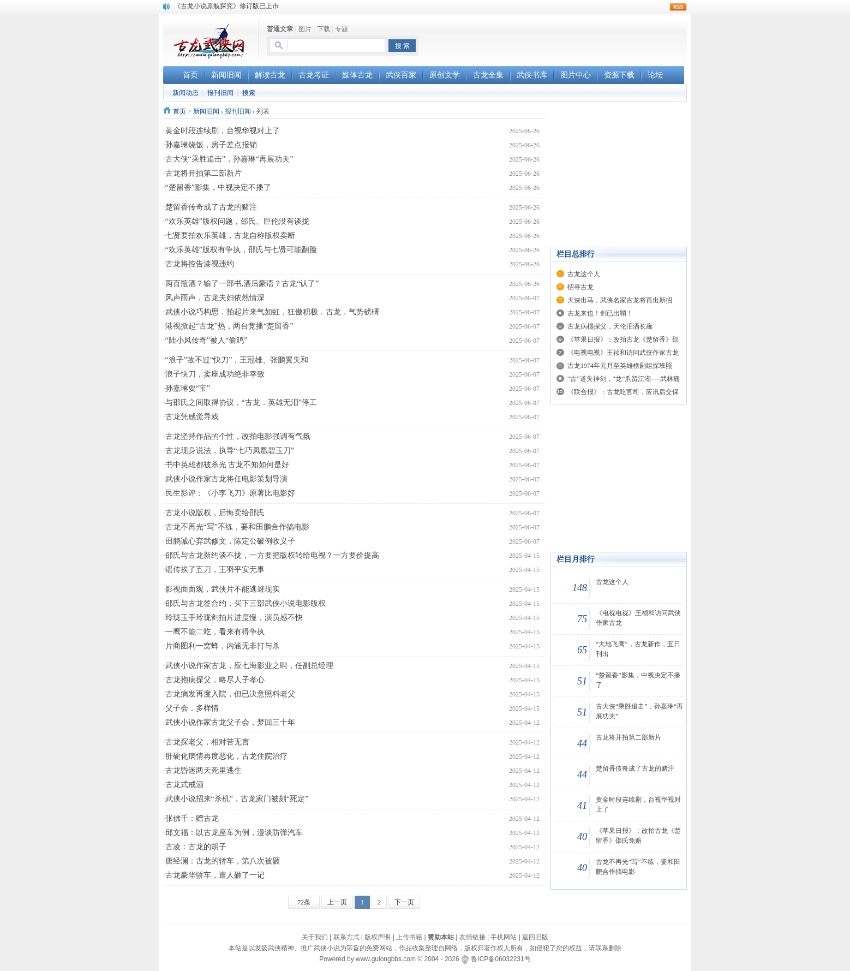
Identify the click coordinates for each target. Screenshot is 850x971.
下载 (323, 29)
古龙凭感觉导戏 (192, 417)
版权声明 (377, 937)
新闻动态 (185, 93)
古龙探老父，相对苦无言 (207, 742)
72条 (303, 902)
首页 (179, 111)
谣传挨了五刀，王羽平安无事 (215, 569)
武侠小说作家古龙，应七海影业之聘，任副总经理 (249, 666)
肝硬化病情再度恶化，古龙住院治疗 (226, 756)
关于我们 (315, 937)
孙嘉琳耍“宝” (187, 388)
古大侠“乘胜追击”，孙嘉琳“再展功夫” (229, 159)
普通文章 (280, 29)
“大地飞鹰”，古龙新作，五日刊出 (638, 649)
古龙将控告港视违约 (199, 264)
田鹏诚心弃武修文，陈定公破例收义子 (230, 541)
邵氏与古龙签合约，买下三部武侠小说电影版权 (245, 603)
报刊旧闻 (220, 93)
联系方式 (346, 937)
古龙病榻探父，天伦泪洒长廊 (610, 326)
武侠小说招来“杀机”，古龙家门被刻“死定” (237, 799)
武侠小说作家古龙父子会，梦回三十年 (230, 722)
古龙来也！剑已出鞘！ (600, 313)
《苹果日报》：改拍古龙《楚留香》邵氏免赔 (638, 835)
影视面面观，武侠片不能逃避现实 (222, 589)
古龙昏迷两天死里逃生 (203, 770)
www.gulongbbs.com (386, 959)
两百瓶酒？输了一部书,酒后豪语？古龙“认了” (242, 283)
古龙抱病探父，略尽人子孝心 (215, 680)
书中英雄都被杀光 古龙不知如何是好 (227, 465)
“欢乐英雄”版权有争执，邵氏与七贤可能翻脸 (241, 250)
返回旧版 (535, 937)
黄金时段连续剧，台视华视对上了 (222, 131)
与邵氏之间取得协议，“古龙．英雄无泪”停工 (241, 402)
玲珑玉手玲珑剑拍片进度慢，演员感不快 (234, 617)
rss (678, 7)
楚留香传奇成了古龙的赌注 (211, 207)
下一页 (404, 902)
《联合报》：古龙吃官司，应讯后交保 (623, 392)
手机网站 (503, 937)
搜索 (248, 93)
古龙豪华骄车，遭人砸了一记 (215, 875)
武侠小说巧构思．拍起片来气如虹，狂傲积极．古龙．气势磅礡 (272, 312)
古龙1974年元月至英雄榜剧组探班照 (619, 366)
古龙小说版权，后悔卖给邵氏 (215, 513)
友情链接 (472, 937)
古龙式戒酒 (184, 785)
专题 (341, 29)
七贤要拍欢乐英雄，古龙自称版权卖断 (230, 235)
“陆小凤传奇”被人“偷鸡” (206, 340)
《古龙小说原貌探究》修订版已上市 (226, 6)
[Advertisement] (559, 38)
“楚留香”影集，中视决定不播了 (218, 187)
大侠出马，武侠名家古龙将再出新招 (619, 300)
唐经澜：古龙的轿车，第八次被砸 (222, 861)
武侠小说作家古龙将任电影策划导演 (226, 479)
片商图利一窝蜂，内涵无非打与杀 (222, 646)
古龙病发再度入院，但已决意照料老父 (230, 694)
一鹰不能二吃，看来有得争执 (215, 632)
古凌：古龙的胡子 (195, 847)
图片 (305, 29)
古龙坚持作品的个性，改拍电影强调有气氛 (237, 436)
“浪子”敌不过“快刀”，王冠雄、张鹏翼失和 (237, 360)
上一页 (337, 902)
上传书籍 (409, 937)
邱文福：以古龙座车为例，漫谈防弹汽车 (234, 833)
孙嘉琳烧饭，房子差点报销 (211, 145)
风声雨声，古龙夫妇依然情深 (215, 298)
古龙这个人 (583, 274)
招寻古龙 (580, 287)
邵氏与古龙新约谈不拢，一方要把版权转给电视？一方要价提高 (272, 555)
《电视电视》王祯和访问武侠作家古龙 (623, 352)
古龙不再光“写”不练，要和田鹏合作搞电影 (237, 527)
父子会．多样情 (192, 708)
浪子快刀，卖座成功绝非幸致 (215, 374)
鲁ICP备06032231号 (500, 959)
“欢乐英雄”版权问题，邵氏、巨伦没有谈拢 (237, 221)
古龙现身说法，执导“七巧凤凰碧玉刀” (229, 450)
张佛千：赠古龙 (192, 818)
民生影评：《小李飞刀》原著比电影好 (230, 493)
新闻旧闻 (206, 111)
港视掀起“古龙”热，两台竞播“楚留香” (229, 326)
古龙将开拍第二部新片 (203, 173)
